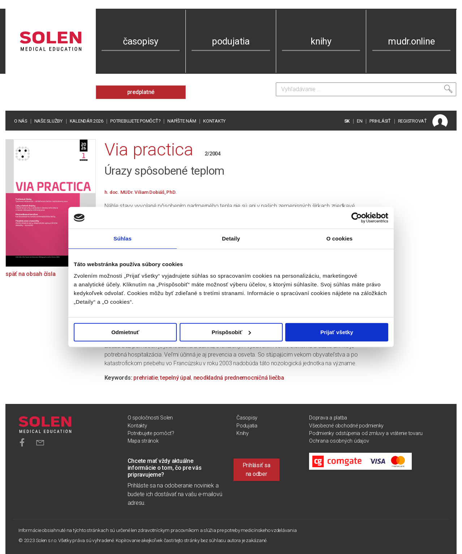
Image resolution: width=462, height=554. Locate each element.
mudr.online (411, 41)
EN (360, 121)
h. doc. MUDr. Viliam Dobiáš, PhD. (140, 192)
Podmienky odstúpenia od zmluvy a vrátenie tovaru (366, 433)
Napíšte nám (181, 121)
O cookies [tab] (339, 238)
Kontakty (214, 121)
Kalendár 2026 (86, 121)
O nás (20, 121)
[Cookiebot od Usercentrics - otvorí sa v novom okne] (356, 217)
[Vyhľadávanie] (366, 89)
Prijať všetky (336, 332)
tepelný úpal (175, 377)
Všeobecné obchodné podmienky (346, 426)
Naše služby (48, 121)
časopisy (140, 41)
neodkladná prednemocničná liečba (238, 377)
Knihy (242, 433)
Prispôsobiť (231, 332)
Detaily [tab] (231, 238)
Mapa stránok (143, 441)
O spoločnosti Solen (150, 418)
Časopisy (246, 418)
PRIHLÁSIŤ (380, 121)
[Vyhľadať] (448, 89)
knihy (321, 41)
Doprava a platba (328, 418)
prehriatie (145, 377)
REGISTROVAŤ (412, 121)
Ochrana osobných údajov (339, 441)
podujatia (231, 41)
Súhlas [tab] (123, 238)
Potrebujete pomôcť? (135, 121)
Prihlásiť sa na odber (256, 469)
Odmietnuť (125, 332)
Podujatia (246, 426)
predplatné (141, 92)
